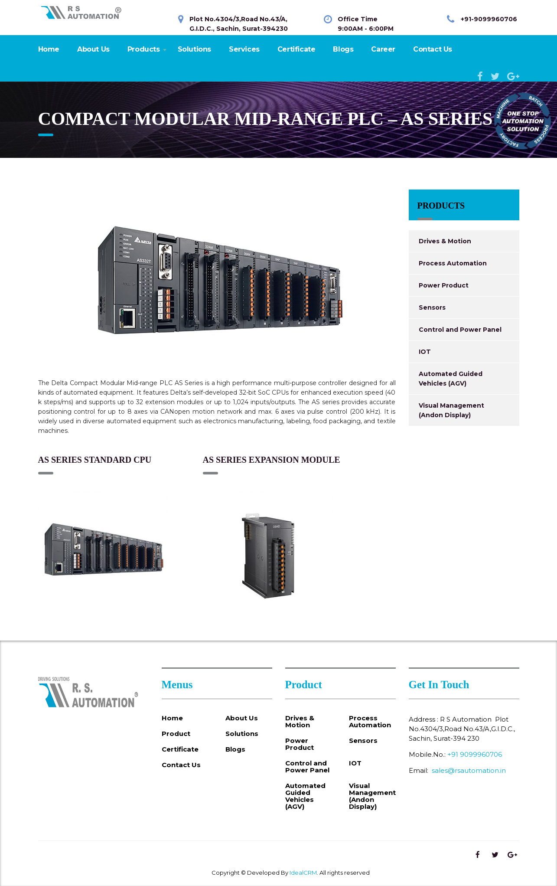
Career (383, 49)
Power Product (444, 285)
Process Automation (453, 263)
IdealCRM (303, 872)
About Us (93, 49)
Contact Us (432, 49)
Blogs (343, 49)
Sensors (432, 307)
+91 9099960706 (474, 754)
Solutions (194, 49)
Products (143, 49)
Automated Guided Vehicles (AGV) (450, 378)
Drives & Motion (445, 241)
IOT (425, 352)
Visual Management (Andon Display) (451, 410)
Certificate (296, 49)
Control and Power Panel (460, 329)
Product (176, 733)
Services (244, 49)
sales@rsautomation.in (469, 770)
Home (48, 49)
